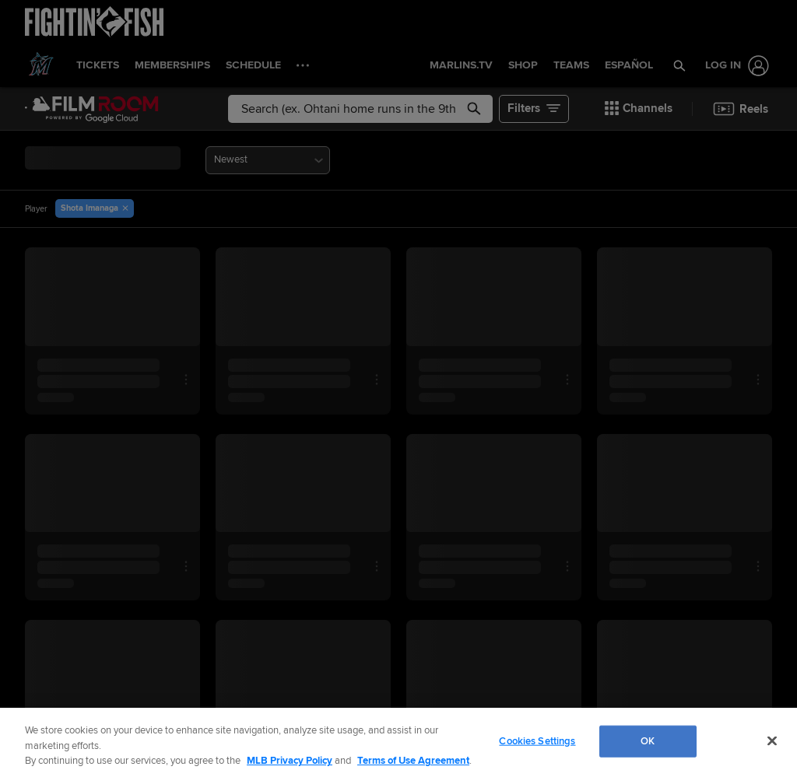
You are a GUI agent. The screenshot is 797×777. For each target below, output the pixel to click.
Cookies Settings (537, 740)
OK (648, 740)
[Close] (772, 740)
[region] (398, 742)
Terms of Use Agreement (413, 760)
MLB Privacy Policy (289, 760)
